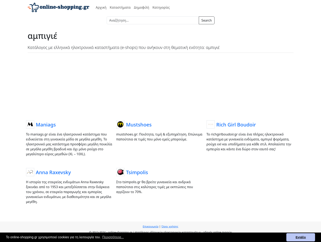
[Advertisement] (161, 86)
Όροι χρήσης (169, 226)
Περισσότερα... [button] (113, 237)
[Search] (153, 20)
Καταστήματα (120, 7)
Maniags (46, 124)
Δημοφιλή (141, 7)
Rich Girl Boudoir (236, 124)
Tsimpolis (137, 172)
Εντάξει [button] (301, 237)
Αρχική (101, 7)
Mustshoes (139, 124)
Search (206, 20)
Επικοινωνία (150, 226)
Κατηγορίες (161, 7)
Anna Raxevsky (53, 172)
